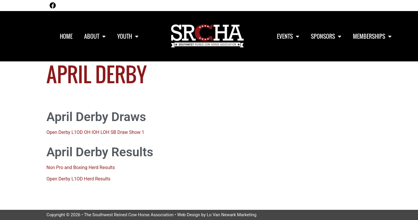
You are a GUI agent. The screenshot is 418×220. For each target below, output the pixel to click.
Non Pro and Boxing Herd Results (80, 167)
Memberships (372, 36)
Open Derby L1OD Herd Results (78, 179)
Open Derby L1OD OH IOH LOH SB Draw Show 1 (95, 132)
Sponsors (326, 36)
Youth (127, 36)
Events (288, 36)
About (95, 36)
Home (66, 36)
